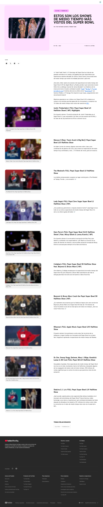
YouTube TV (82, 456)
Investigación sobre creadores (67, 489)
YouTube (63, 443)
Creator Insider (64, 448)
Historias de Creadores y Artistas (38, 2)
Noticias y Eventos (22, 2)
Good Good (88, 91)
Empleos (7, 484)
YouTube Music (82, 459)
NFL (87, 103)
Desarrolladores (45, 481)
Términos (59, 502)
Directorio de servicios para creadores (69, 492)
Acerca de (7, 478)
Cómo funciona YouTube (10, 486)
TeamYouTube (82, 451)
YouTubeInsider (82, 462)
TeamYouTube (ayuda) (66, 451)
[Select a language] (91, 503)
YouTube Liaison (64, 454)
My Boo (88, 89)
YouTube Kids (26, 478)
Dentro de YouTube (67, 2)
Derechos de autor (30, 502)
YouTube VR (63, 494)
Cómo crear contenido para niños (68, 486)
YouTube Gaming (83, 454)
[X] (10, 63)
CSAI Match (82, 481)
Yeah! (82, 89)
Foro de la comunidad (9, 492)
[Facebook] (6, 63)
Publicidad (44, 478)
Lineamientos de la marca (42, 502)
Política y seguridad (19, 502)
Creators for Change (83, 478)
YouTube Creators (65, 446)
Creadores (63, 481)
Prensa (6, 481)
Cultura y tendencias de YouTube (12, 489)
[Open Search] (100, 2)
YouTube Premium (28, 486)
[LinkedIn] (14, 63)
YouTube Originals (27, 484)
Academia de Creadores (66, 484)
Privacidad (52, 502)
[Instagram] (12, 468)
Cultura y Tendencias (54, 2)
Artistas (62, 478)
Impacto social (82, 484)
